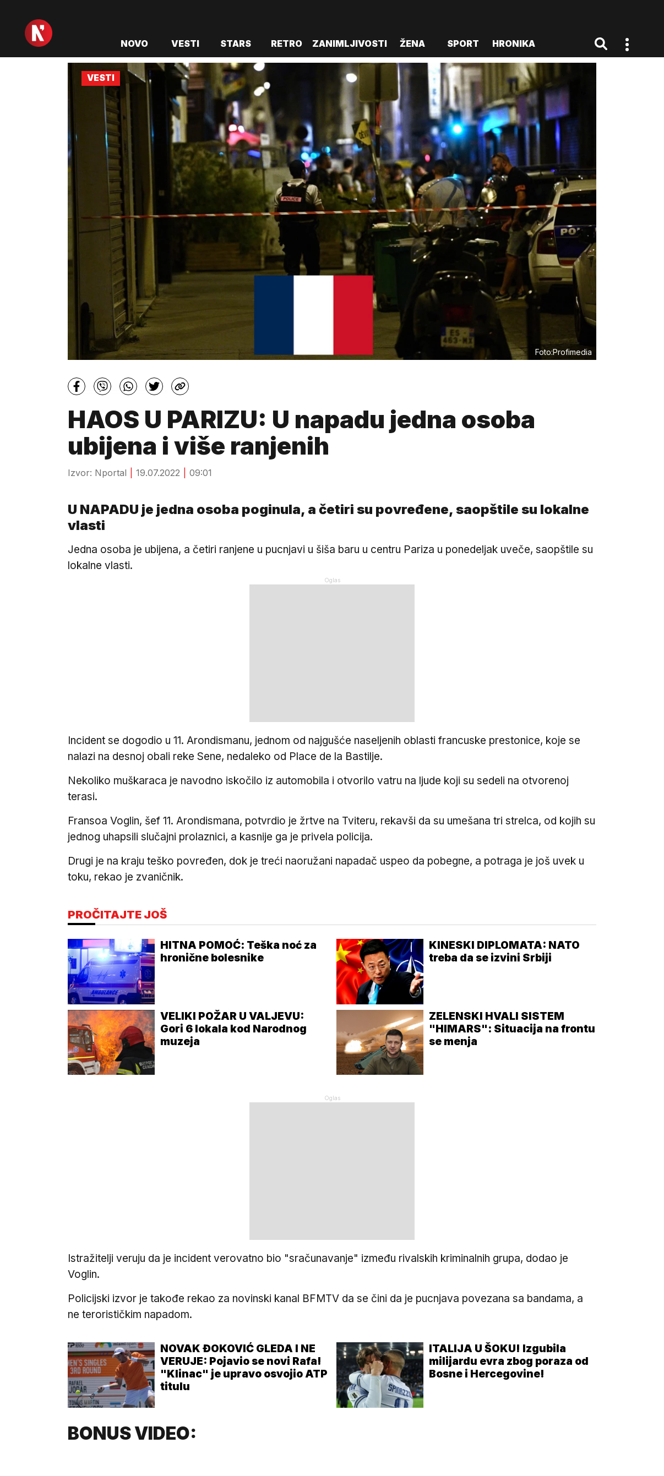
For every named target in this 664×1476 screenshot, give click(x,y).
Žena (412, 43)
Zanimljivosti (349, 43)
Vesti (185, 43)
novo (134, 43)
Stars (235, 43)
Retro (286, 43)
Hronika (513, 43)
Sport (463, 43)
